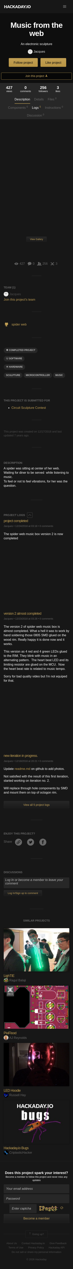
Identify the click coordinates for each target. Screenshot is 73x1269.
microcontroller (38, 375)
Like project (53, 62)
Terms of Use (15, 1247)
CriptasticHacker (18, 1152)
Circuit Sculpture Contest (28, 407)
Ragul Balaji (15, 980)
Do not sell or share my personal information (36, 1252)
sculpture (13, 375)
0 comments (46, 526)
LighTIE (9, 976)
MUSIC (59, 375)
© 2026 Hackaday (36, 1259)
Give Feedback (57, 1243)
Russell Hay (15, 1095)
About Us (11, 1243)
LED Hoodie (12, 1090)
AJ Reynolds (15, 1037)
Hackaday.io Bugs (16, 1148)
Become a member (15, 1177)
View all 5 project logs (36, 804)
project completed (16, 521)
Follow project (23, 62)
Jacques (36, 52)
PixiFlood (10, 1033)
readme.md (22, 768)
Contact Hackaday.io (33, 1243)
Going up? (36, 1234)
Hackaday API (57, 1247)
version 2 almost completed (22, 613)
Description (22, 99)
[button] (64, 6)
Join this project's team (19, 299)
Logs (36, 107)
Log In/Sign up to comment (23, 893)
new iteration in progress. (21, 756)
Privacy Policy (36, 1247)
